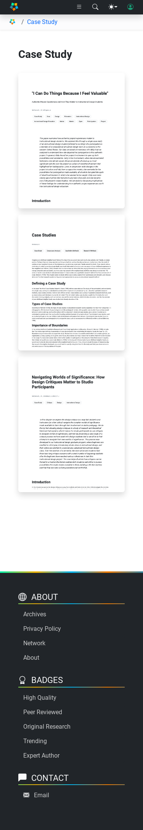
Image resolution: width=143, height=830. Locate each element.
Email (41, 795)
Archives (34, 614)
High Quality (39, 697)
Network (34, 643)
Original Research (47, 726)
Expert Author (41, 755)
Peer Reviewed (42, 712)
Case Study (42, 22)
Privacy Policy (42, 628)
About (31, 657)
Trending (35, 741)
